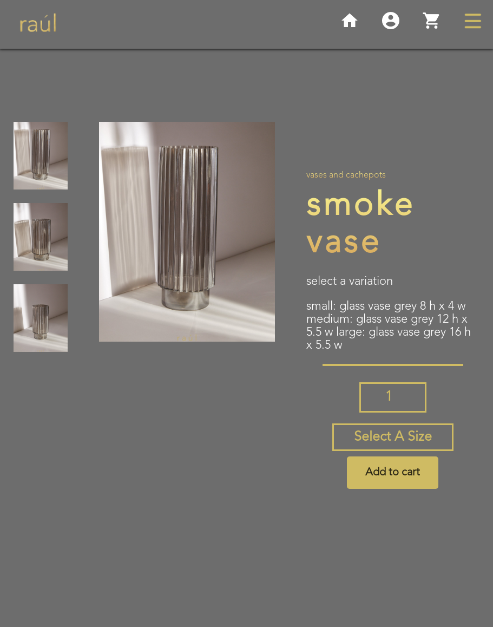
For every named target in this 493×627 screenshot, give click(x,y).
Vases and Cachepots (346, 175)
